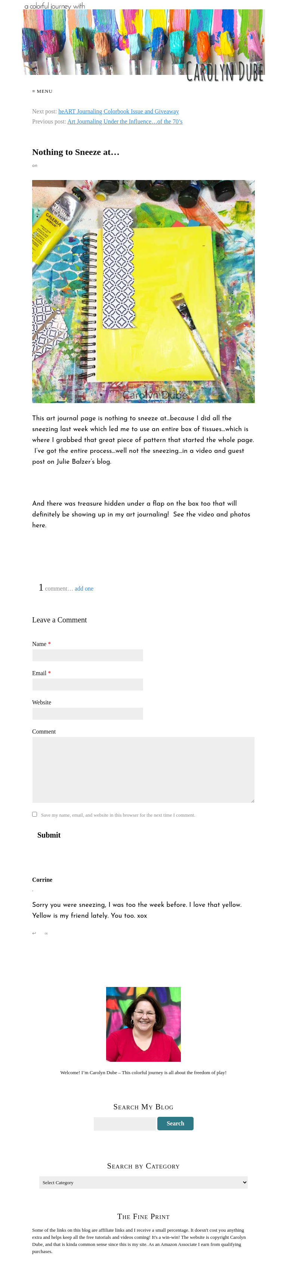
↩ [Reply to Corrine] (34, 933)
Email (41, 673)
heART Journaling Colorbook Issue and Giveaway (118, 111)
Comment (44, 731)
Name (41, 644)
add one (84, 588)
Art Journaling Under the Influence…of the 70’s (124, 121)
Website (41, 702)
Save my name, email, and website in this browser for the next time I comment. (118, 815)
